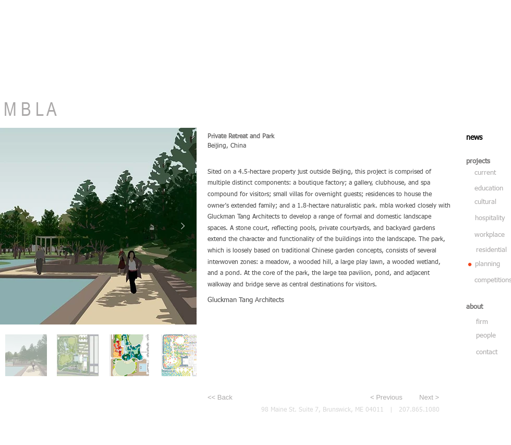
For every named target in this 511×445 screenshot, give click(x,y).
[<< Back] (242, 397)
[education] (490, 189)
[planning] (491, 264)
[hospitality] (491, 218)
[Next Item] (182, 226)
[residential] (491, 250)
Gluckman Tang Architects (246, 300)
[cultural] (489, 202)
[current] (486, 173)
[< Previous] (389, 397)
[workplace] (491, 235)
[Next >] (423, 397)
